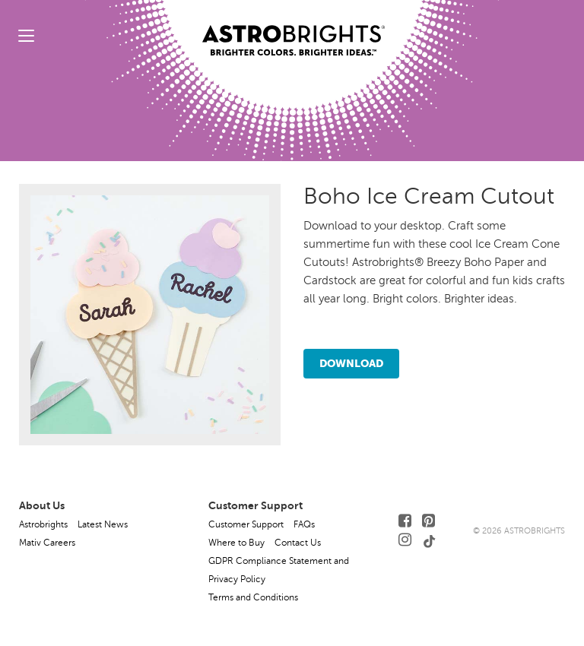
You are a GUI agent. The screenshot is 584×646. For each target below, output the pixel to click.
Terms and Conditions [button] (253, 597)
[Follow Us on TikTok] (429, 540)
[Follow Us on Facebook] (404, 521)
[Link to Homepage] (293, 28)
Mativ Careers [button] (47, 542)
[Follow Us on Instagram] (404, 540)
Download (351, 363)
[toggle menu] (26, 35)
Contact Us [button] (298, 542)
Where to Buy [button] (236, 542)
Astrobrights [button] (43, 524)
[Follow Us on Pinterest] (428, 521)
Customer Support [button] (246, 524)
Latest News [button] (103, 524)
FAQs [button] (304, 524)
